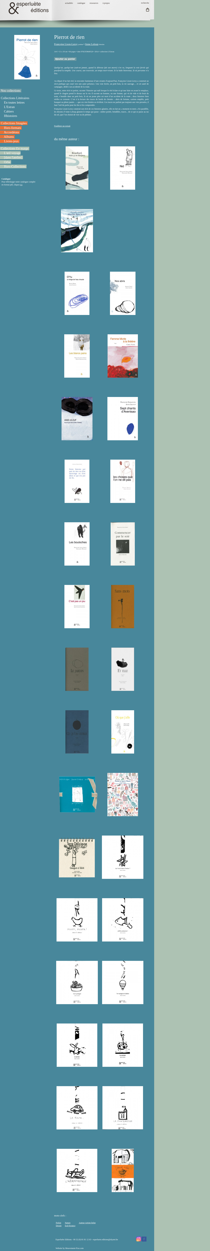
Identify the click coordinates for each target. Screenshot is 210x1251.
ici (21, 185)
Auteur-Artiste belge (87, 1223)
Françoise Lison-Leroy (66, 44)
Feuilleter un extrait (62, 126)
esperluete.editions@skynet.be (105, 1239)
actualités (69, 3)
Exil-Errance (70, 1225)
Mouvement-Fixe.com (74, 1248)
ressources (94, 3)
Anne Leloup (91, 44)
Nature (68, 1223)
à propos (106, 3)
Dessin (58, 1225)
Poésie (58, 1223)
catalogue (81, 3)
